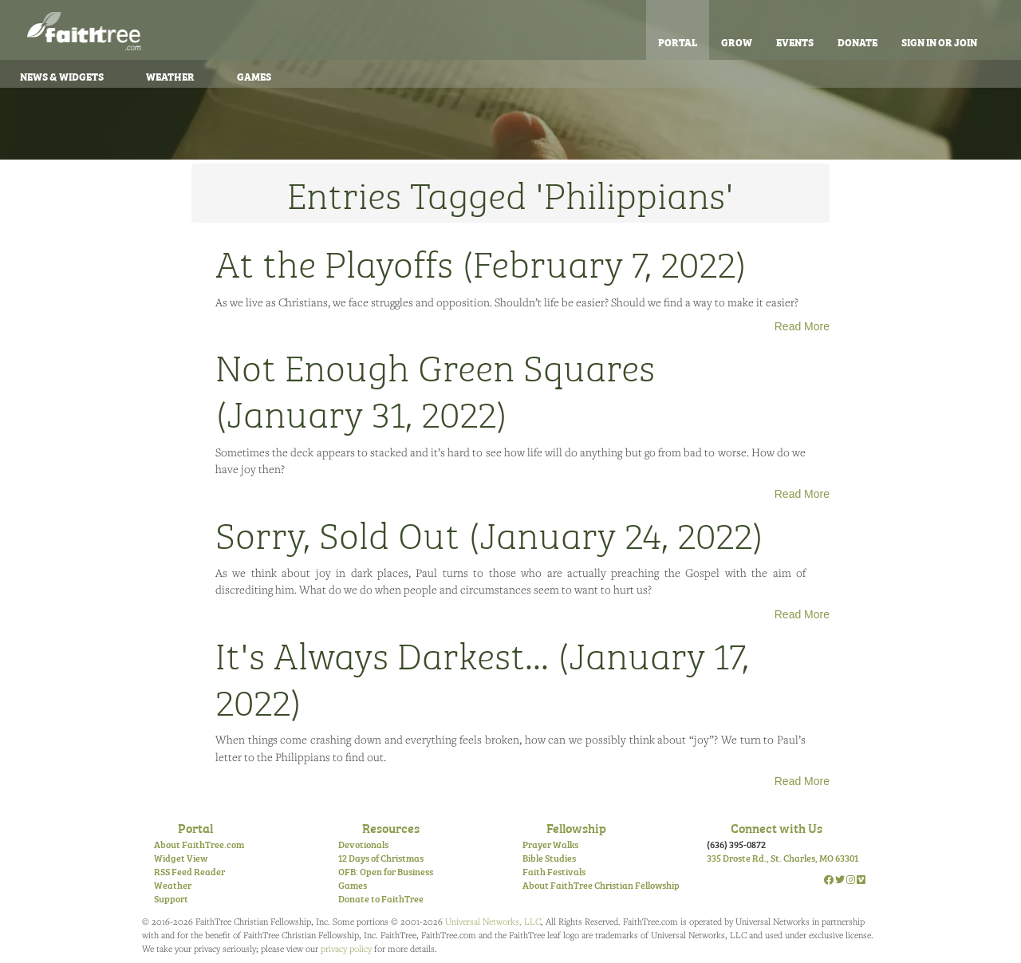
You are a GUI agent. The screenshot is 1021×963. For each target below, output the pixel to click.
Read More (802, 326)
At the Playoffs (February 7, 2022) (481, 262)
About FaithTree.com (199, 844)
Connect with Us (776, 827)
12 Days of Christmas (381, 858)
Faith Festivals (553, 871)
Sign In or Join (939, 41)
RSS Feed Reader (189, 871)
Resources (391, 827)
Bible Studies (549, 858)
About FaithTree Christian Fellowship (601, 885)
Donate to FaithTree (381, 898)
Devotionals (363, 844)
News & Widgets (62, 76)
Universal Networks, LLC (493, 921)
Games (254, 76)
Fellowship (576, 827)
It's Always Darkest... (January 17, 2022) (482, 676)
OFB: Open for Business (385, 871)
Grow (736, 41)
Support (171, 898)
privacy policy (346, 948)
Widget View (180, 858)
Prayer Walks (550, 844)
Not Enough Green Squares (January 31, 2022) (435, 388)
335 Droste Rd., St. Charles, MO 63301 (782, 858)
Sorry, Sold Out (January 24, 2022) (489, 533)
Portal (677, 41)
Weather (170, 76)
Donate (857, 41)
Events (795, 41)
